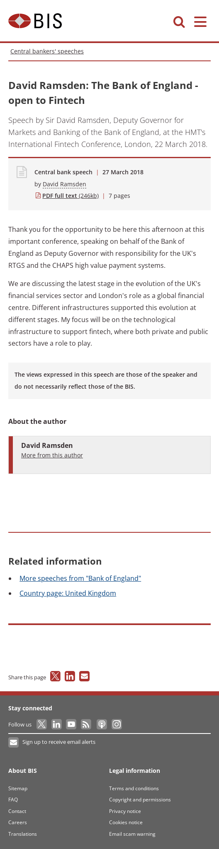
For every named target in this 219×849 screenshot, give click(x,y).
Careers (17, 822)
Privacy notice (125, 811)
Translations (22, 833)
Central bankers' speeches (47, 51)
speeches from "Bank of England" (80, 578)
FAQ (13, 799)
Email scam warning (132, 833)
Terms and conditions (134, 788)
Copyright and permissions (140, 799)
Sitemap (17, 788)
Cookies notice (126, 822)
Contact (17, 811)
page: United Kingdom (67, 593)
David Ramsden (64, 184)
